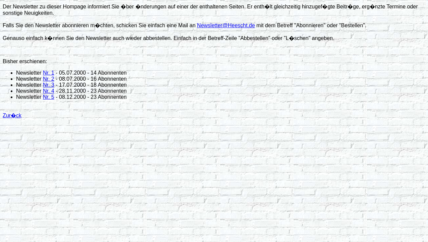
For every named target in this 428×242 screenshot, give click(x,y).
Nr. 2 (48, 79)
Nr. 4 (48, 91)
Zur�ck (12, 115)
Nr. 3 (48, 85)
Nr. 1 (48, 73)
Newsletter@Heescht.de (226, 25)
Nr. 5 (48, 97)
